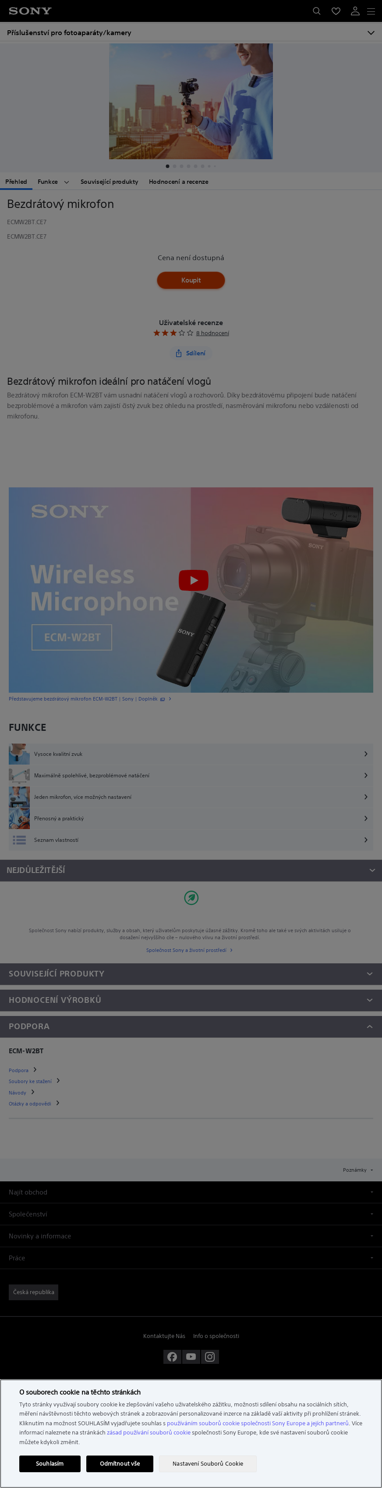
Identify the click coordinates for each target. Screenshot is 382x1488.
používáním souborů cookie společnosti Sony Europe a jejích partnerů (258, 1423)
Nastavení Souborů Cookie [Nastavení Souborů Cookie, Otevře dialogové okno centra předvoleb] (208, 1463)
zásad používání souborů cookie (149, 1432)
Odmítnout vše (120, 1463)
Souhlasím (50, 1463)
